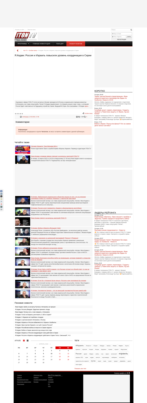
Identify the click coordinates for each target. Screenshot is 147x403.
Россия (79, 354)
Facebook (18, 40)
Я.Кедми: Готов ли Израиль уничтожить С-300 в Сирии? (33, 314)
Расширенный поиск (22, 379)
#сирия (91, 349)
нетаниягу (122, 357)
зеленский (114, 354)
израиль (123, 353)
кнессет (98, 357)
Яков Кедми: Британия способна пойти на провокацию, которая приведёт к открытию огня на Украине (60, 259)
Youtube (16, 40)
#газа (114, 345)
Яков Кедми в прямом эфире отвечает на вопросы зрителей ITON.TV (55, 156)
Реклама (36, 382)
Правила (36, 377)
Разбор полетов (75, 44)
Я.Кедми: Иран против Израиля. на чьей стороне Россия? (34, 325)
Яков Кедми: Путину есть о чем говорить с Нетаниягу (32, 312)
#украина (103, 349)
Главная (19, 375)
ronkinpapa (25, 117)
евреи (107, 354)
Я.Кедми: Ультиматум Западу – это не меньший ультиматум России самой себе (58, 290)
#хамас (110, 349)
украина (122, 361)
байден (91, 354)
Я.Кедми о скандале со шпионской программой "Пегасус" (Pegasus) (54, 238)
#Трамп (95, 345)
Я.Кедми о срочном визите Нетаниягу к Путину (30, 320)
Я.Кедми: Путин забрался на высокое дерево (47, 248)
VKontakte (20, 40)
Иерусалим (124, 349)
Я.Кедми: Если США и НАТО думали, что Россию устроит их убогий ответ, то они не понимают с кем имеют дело (60, 270)
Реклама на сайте (19, 29)
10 (51, 353)
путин (93, 361)
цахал (129, 361)
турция (116, 361)
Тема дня (59, 44)
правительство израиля (82, 361)
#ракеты (78, 349)
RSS (25, 40)
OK (23, 40)
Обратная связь (32, 29)
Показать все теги (80, 368)
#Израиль (80, 346)
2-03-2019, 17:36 (34, 117)
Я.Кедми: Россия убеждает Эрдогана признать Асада (32, 309)
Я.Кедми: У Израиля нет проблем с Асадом (29, 317)
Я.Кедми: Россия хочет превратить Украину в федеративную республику (56, 208)
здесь (86, 106)
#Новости (88, 345)
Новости (19, 377)
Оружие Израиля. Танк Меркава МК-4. (44, 146)
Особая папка (88, 113)
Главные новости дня (41, 44)
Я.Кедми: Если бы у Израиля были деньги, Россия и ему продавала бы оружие (58, 280)
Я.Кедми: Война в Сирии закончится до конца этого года (33, 330)
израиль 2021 (79, 357)
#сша (97, 349)
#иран (121, 345)
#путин (127, 345)
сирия (99, 361)
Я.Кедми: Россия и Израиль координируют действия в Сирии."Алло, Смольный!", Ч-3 (42, 335)
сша (104, 361)
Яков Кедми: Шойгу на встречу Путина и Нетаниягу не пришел (35, 307)
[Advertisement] (73, 13)
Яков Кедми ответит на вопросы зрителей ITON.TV (48, 218)
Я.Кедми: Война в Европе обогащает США (46, 228)
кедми (92, 357)
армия (85, 354)
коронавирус (105, 357)
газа (102, 354)
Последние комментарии (24, 382)
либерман (114, 357)
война (97, 354)
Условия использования (40, 379)
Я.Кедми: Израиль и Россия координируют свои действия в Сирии (36, 333)
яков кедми (79, 364)
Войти (129, 36)
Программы (22, 44)
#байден (102, 345)
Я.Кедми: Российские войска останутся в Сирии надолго (33, 327)
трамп (110, 361)
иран (86, 357)
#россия (84, 349)
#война (109, 345)
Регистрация (121, 39)
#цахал (116, 349)
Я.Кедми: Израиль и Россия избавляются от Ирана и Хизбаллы (35, 322)
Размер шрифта (119, 373)
